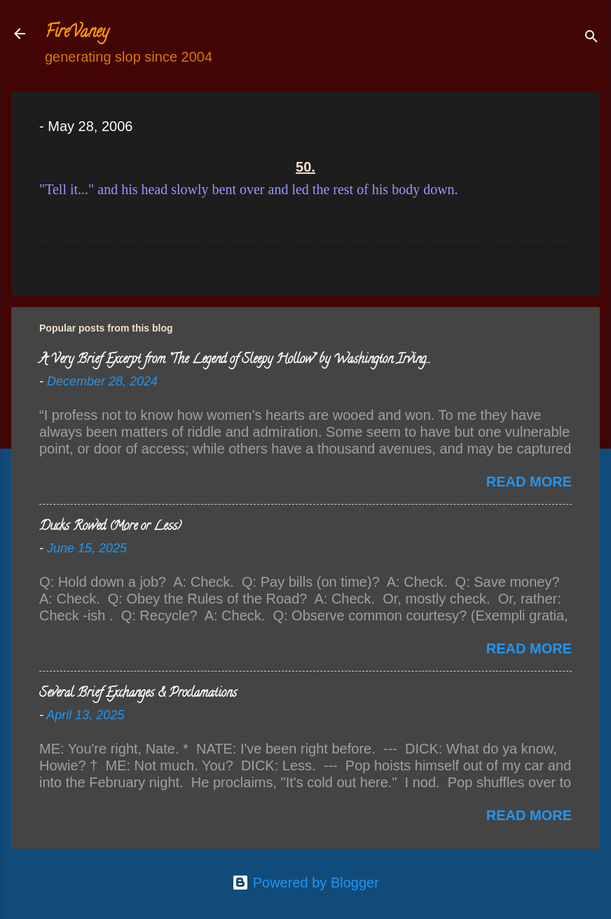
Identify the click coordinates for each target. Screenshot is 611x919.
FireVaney (77, 33)
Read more (529, 481)
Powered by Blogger (305, 882)
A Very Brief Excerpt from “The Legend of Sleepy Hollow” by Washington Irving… (234, 360)
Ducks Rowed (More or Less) (110, 527)
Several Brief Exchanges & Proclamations (138, 694)
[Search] (591, 38)
